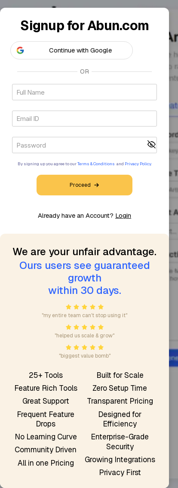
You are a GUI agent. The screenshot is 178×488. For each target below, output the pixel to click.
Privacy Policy (138, 164)
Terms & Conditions (96, 164)
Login (123, 215)
